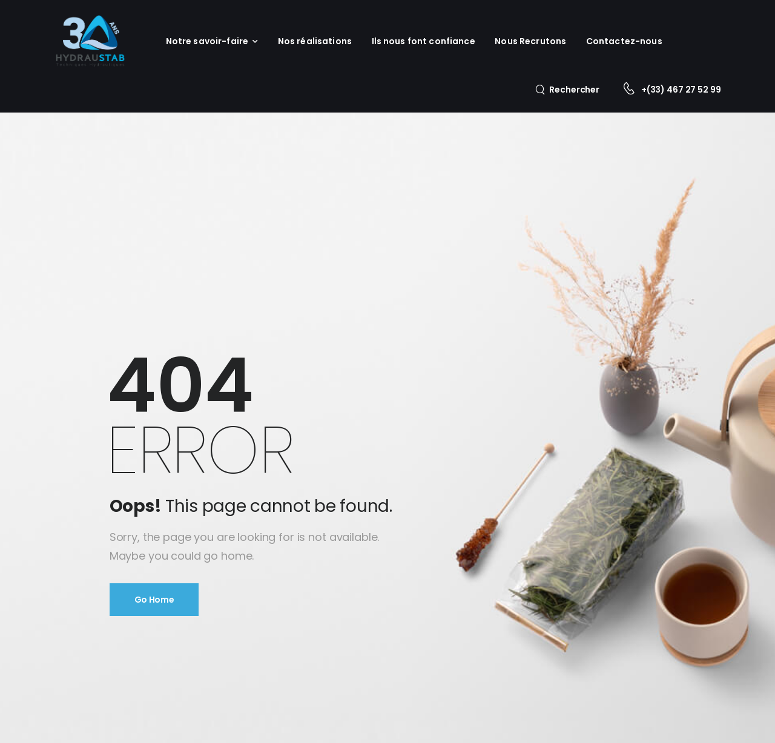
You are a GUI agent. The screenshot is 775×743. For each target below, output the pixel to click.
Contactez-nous (624, 41)
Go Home (154, 600)
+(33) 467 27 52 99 (681, 89)
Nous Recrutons (530, 41)
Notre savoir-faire (207, 41)
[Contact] (631, 89)
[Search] (567, 89)
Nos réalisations (315, 41)
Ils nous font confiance (423, 41)
